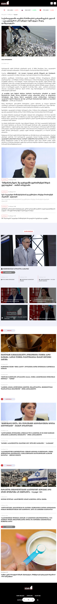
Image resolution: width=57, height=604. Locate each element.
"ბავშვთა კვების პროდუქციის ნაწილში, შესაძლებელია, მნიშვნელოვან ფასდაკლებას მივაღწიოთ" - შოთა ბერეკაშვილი (27, 388)
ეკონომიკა (4, 179)
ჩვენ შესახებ (20, 595)
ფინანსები (4, 191)
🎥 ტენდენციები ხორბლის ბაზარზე (15, 269)
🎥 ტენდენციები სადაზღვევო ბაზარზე (27, 280)
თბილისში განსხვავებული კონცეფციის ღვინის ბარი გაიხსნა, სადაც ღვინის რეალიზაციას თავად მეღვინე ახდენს (26, 357)
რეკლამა (38, 595)
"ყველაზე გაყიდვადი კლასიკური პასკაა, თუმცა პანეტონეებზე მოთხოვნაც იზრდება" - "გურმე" (28, 377)
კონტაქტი (30, 595)
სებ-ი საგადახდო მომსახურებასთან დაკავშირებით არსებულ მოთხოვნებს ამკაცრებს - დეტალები (27, 196)
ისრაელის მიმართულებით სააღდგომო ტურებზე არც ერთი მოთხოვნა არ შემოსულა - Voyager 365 (26, 491)
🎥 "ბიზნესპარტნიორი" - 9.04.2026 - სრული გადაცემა (47, 280)
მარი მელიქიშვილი (6, 59)
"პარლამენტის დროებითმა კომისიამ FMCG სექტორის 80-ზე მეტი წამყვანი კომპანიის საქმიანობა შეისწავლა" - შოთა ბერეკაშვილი (27, 434)
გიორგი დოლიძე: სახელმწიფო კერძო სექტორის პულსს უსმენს (24, 499)
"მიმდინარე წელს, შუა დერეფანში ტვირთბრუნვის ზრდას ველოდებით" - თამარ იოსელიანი (25, 184)
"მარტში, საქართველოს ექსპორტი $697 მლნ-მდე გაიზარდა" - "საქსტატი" (27, 443)
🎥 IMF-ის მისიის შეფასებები (7, 279)
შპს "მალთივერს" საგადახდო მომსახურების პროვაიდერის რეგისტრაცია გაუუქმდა (24, 218)
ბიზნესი (10, 14)
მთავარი (3, 14)
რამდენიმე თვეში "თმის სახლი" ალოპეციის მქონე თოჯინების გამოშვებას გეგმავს (28, 367)
